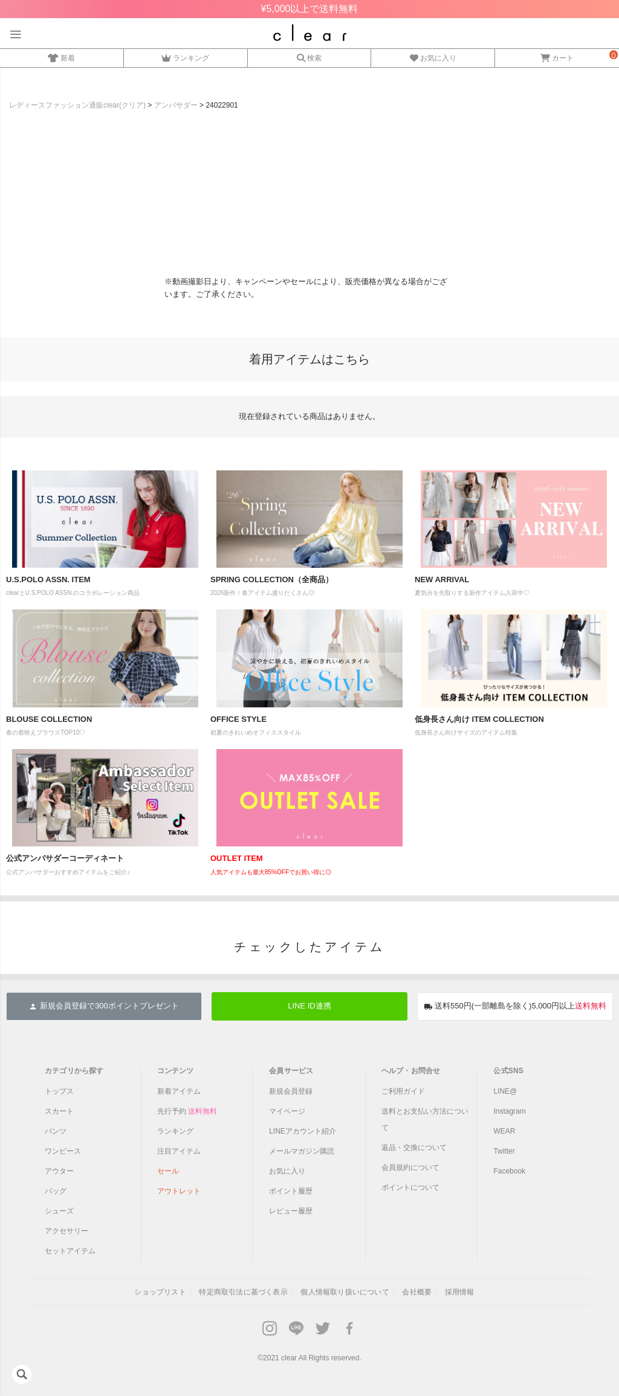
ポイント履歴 (291, 1191)
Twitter (503, 1151)
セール (168, 1171)
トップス (59, 1091)
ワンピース (63, 1151)
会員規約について (410, 1167)
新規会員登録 (291, 1091)
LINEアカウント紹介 (302, 1131)
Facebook (509, 1171)
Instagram (509, 1111)
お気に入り (433, 56)
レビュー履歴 (291, 1211)
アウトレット (179, 1191)
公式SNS (508, 1070)
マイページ (287, 1111)
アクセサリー (66, 1231)
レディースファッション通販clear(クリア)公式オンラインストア (309, 32)
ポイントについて (410, 1187)
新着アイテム (179, 1091)
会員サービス (291, 1070)
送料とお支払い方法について (424, 1119)
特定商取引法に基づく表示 (243, 1292)
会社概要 (417, 1292)
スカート (59, 1111)
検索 (309, 56)
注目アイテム (179, 1151)
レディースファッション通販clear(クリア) (77, 105)
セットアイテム (70, 1251)
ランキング (185, 56)
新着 (61, 56)
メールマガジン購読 (301, 1151)
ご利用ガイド (403, 1091)
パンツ (55, 1131)
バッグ (55, 1191)
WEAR (504, 1131)
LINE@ (505, 1091)
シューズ (59, 1211)
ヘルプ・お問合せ (411, 1070)
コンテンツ (175, 1070)
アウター (59, 1171)
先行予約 (187, 1111)
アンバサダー (176, 105)
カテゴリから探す (74, 1070)
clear (289, 1358)
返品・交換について (414, 1147)
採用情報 (460, 1292)
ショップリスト (160, 1292)
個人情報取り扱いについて (344, 1292)
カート (557, 56)
